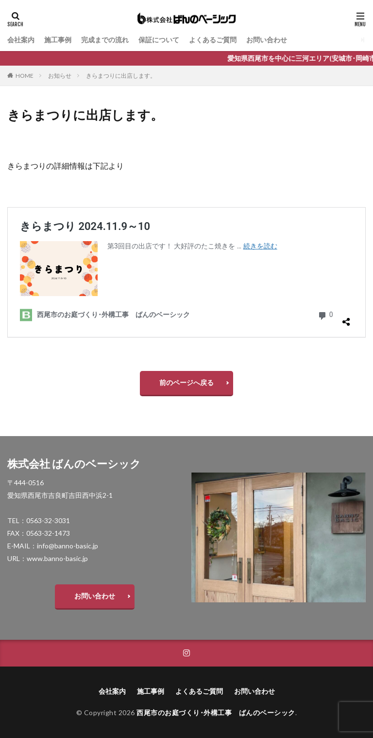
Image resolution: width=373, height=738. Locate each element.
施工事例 (57, 39)
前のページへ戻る (186, 382)
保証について (158, 39)
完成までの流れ (105, 39)
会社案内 (20, 39)
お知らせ (59, 75)
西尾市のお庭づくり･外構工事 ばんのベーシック (215, 712)
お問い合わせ (266, 39)
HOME (25, 75)
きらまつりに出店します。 (121, 75)
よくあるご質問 (213, 39)
